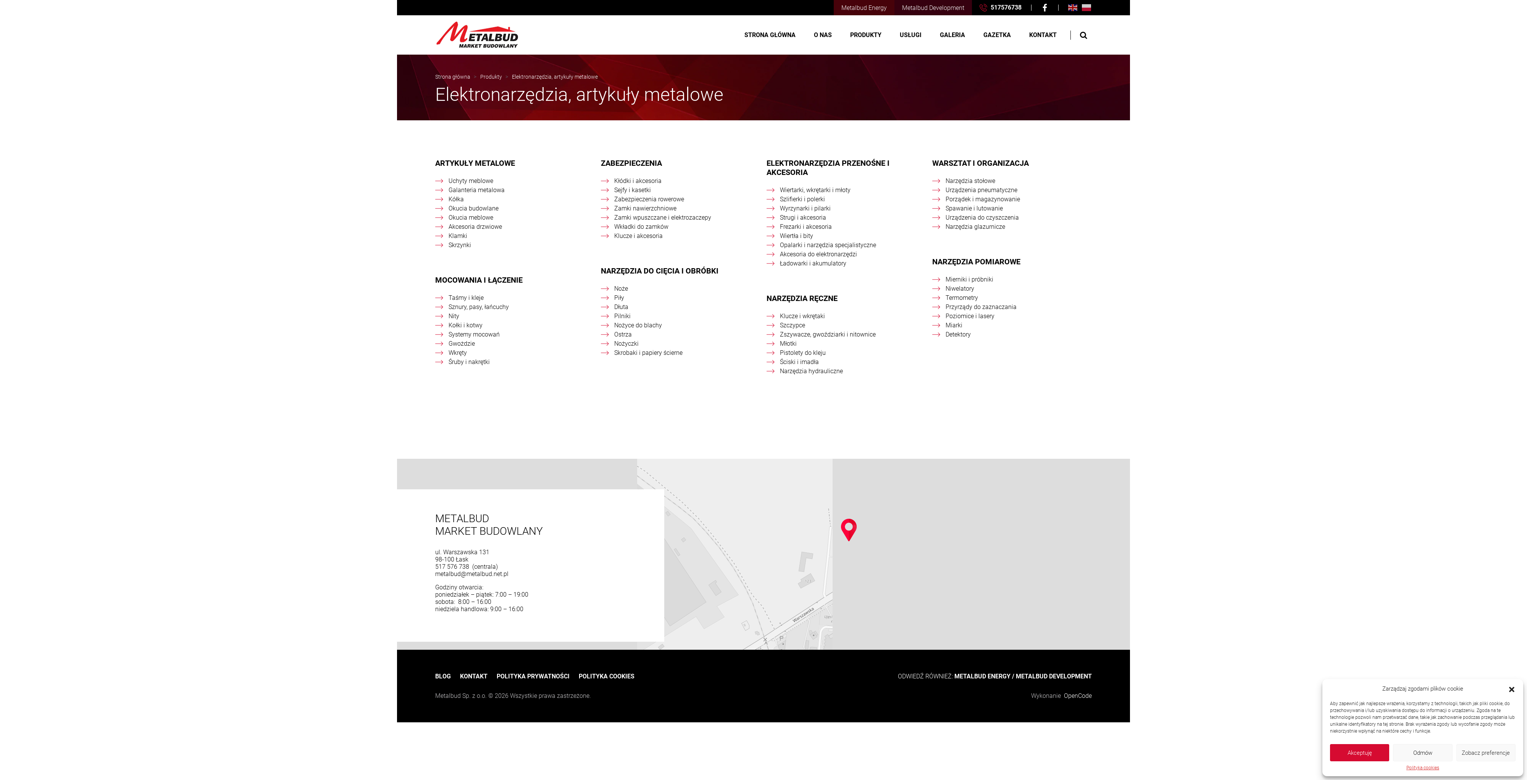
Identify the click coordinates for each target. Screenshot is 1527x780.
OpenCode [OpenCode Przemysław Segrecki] (1078, 695)
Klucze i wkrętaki (802, 316)
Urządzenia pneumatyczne (981, 190)
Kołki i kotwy (466, 325)
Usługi (911, 35)
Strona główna (770, 35)
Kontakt (1043, 35)
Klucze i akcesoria (638, 236)
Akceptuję (1360, 752)
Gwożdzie (462, 343)
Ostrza (623, 334)
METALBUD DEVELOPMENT (1054, 676)
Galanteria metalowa (477, 190)
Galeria (952, 35)
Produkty (865, 35)
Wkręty (458, 352)
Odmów (1422, 752)
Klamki (458, 236)
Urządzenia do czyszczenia (982, 217)
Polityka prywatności (533, 676)
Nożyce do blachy (638, 325)
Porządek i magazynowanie (983, 199)
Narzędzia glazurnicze (975, 226)
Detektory (958, 334)
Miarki (954, 325)
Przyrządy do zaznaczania (981, 307)
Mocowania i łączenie (479, 280)
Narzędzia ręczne (802, 298)
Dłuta (621, 307)
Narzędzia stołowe (970, 180)
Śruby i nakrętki (469, 362)
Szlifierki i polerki (802, 199)
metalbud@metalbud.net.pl (471, 574)
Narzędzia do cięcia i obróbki (659, 270)
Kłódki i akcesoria (638, 180)
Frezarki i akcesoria (806, 226)
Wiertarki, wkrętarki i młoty (815, 190)
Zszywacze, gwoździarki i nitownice (828, 334)
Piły (619, 297)
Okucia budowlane (474, 208)
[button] (1512, 689)
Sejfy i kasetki (632, 190)
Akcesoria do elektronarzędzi (818, 254)
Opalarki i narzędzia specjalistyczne (828, 245)
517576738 (1001, 7)
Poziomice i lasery (970, 316)
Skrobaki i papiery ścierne (648, 352)
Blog (443, 676)
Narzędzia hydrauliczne (811, 371)
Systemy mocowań (474, 334)
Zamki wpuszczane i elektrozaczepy (662, 217)
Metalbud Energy (864, 7)
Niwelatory (960, 288)
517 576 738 (453, 566)
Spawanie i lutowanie (974, 208)
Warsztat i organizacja (980, 163)
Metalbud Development (933, 7)
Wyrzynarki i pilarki (805, 208)
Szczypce (792, 325)
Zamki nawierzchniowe (645, 208)
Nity (454, 316)
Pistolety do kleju (803, 352)
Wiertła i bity (796, 236)
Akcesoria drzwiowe (475, 226)
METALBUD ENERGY (982, 676)
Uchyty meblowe (471, 180)
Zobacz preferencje (1486, 752)
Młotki (788, 343)
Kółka (456, 199)
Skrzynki (460, 245)
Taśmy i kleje (466, 297)
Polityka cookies (1422, 767)
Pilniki (622, 316)
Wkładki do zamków (641, 226)
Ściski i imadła (799, 362)
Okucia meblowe (471, 217)
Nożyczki (626, 343)
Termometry (962, 297)
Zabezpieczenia (631, 163)
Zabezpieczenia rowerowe (649, 199)
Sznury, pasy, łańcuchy (479, 307)
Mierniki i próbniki (969, 279)
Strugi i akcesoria (803, 217)
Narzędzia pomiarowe (976, 261)
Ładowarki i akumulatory (813, 263)
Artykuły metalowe (475, 163)
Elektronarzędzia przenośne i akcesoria (828, 168)
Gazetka (997, 35)
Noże (621, 288)
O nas (823, 35)
